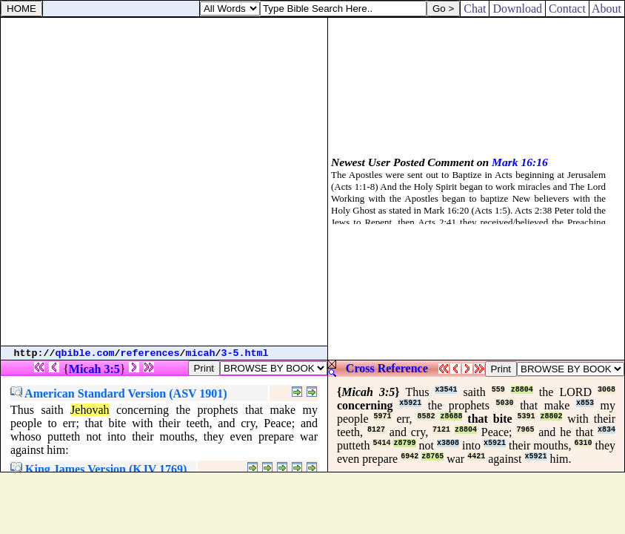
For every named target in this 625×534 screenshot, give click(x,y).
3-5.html (245, 353)
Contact (567, 8)
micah (200, 353)
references (150, 353)
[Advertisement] (163, 182)
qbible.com (85, 353)
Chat (475, 8)
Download (517, 8)
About (606, 8)
